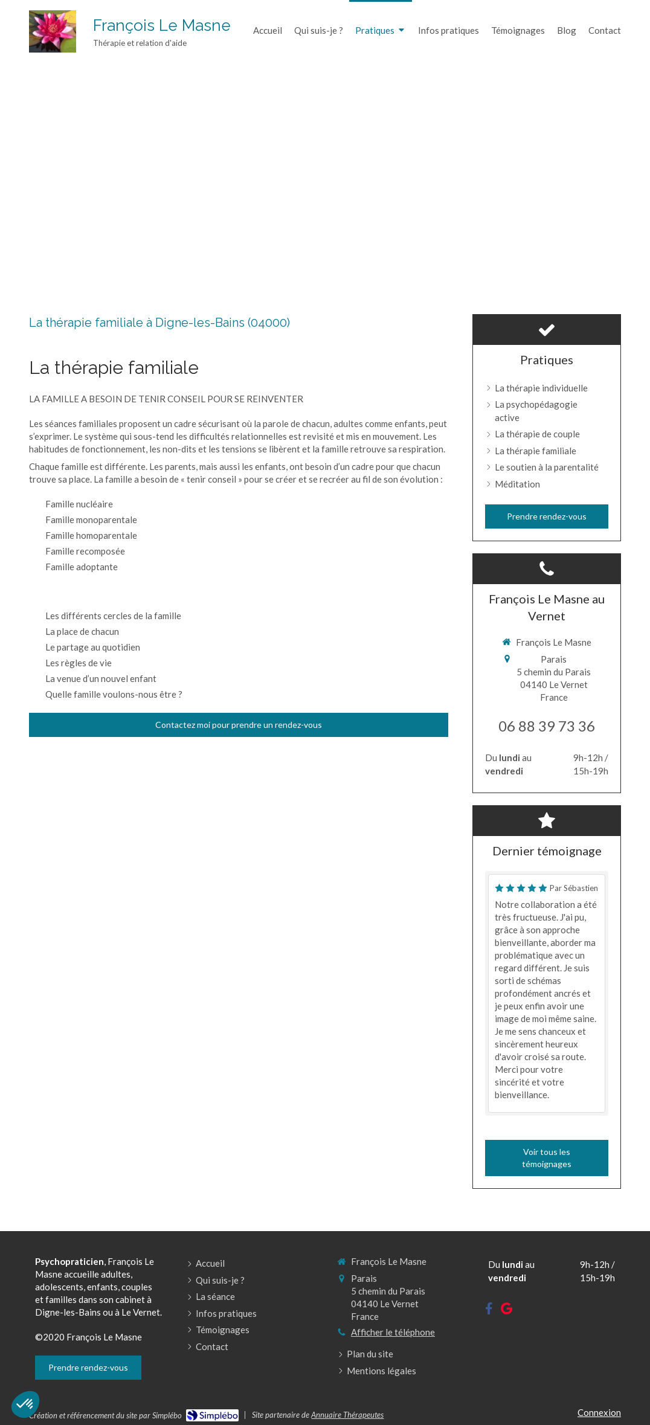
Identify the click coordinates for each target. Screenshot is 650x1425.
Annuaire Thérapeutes (347, 1415)
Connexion (599, 1412)
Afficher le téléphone (393, 1332)
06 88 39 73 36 (546, 726)
